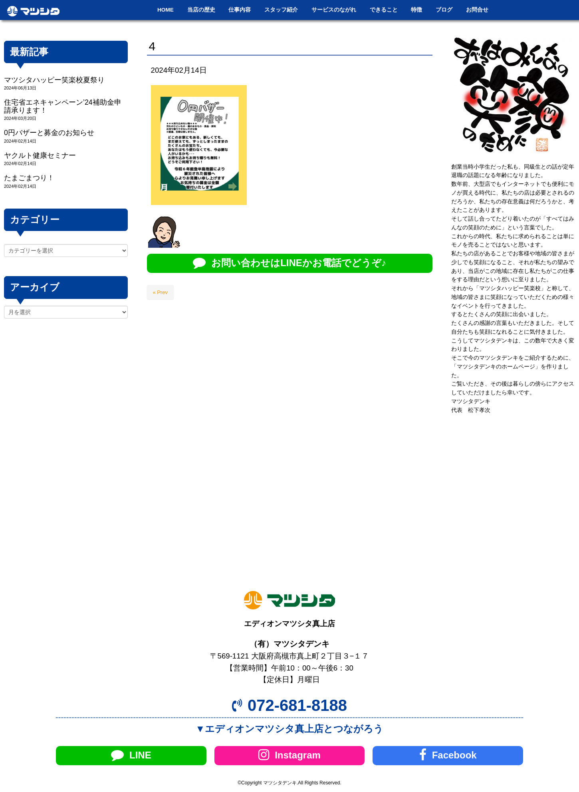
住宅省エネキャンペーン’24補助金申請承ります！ (62, 106)
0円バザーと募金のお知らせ (49, 133)
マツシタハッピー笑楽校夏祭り (54, 80)
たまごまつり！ (29, 178)
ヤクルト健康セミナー (40, 155)
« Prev (160, 292)
